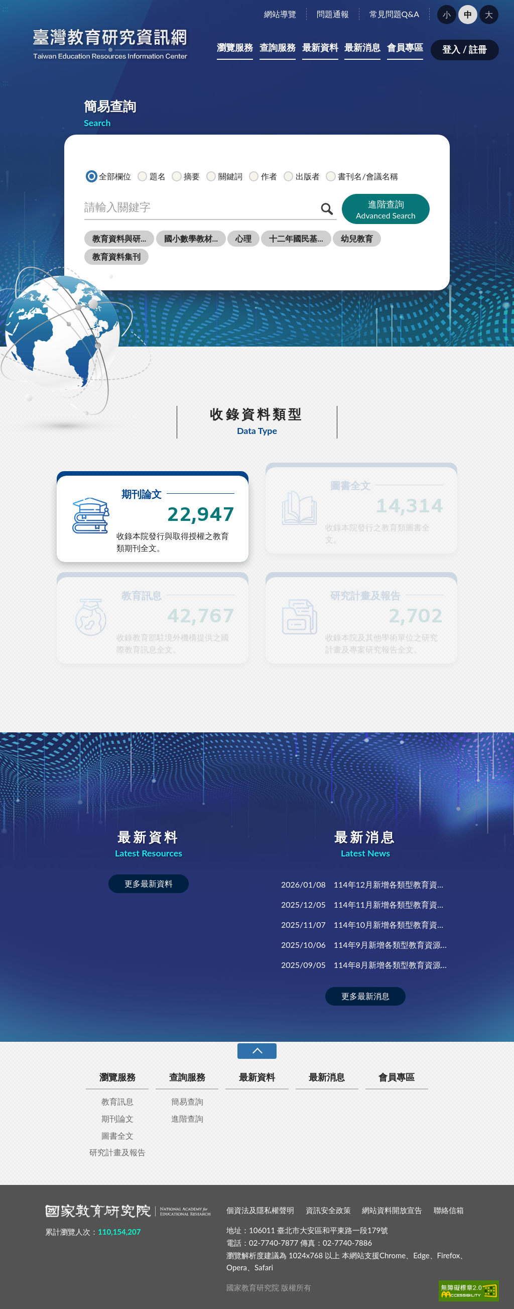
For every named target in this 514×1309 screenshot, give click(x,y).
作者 (263, 176)
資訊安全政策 (328, 1210)
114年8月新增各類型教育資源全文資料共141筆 (365, 964)
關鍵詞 (224, 176)
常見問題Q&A (394, 14)
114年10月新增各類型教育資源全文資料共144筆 (365, 924)
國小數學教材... (191, 238)
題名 (152, 176)
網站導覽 (280, 14)
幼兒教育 (357, 238)
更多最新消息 (365, 996)
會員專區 (405, 47)
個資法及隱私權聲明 (260, 1210)
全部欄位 (109, 176)
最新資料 (320, 47)
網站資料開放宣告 (392, 1210)
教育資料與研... (119, 238)
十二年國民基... (296, 238)
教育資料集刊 (116, 256)
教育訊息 (117, 1101)
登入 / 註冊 (464, 49)
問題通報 (333, 14)
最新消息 (362, 47)
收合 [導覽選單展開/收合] (257, 1051)
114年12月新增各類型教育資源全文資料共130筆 (365, 884)
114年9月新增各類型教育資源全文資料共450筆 (365, 944)
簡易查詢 (187, 1101)
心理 (243, 238)
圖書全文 (117, 1135)
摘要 (186, 176)
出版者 (302, 176)
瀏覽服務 (235, 47)
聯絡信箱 (449, 1210)
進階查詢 (385, 209)
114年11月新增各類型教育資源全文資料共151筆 (365, 904)
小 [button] (447, 14)
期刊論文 (117, 1118)
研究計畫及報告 (117, 1152)
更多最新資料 (148, 883)
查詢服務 (278, 47)
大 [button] (489, 14)
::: (6, 8)
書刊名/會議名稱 (362, 176)
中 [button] (468, 14)
